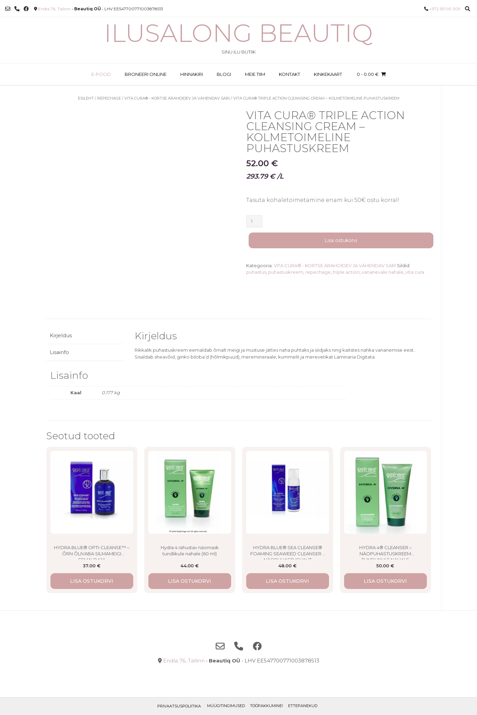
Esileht (86, 98)
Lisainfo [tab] (59, 352)
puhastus (256, 272)
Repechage (109, 98)
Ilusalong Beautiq (238, 33)
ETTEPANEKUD (302, 705)
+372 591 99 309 (445, 8)
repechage (318, 272)
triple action (346, 272)
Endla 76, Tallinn (54, 8)
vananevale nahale (383, 272)
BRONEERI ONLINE (146, 74)
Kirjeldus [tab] (61, 335)
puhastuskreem (285, 272)
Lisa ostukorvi (341, 240)
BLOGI (224, 74)
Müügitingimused (226, 705)
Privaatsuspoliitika (179, 706)
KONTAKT (289, 74)
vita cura (415, 272)
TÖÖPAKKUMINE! (266, 705)
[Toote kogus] (254, 221)
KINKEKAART (328, 74)
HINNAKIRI (191, 74)
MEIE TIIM (255, 74)
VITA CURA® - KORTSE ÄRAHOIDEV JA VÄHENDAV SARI (177, 98)
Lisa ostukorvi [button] (91, 581)
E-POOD (101, 74)
